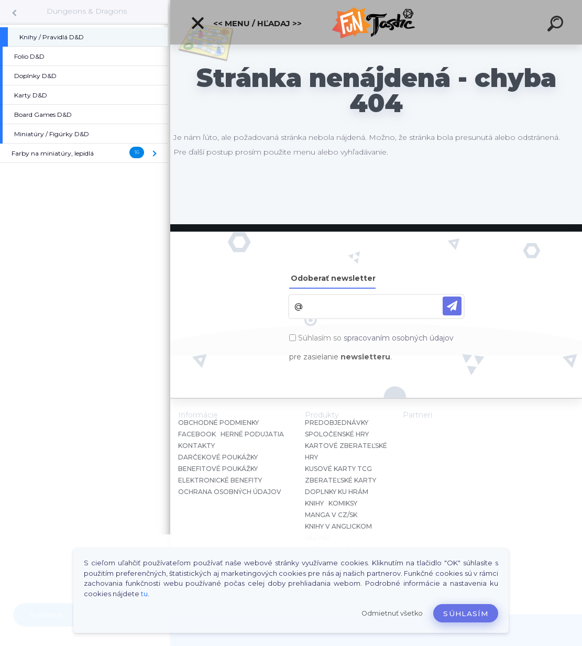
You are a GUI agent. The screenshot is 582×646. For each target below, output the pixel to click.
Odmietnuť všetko (392, 613)
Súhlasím (465, 613)
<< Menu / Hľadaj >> (246, 23)
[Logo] (376, 22)
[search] (556, 25)
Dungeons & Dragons (87, 11)
